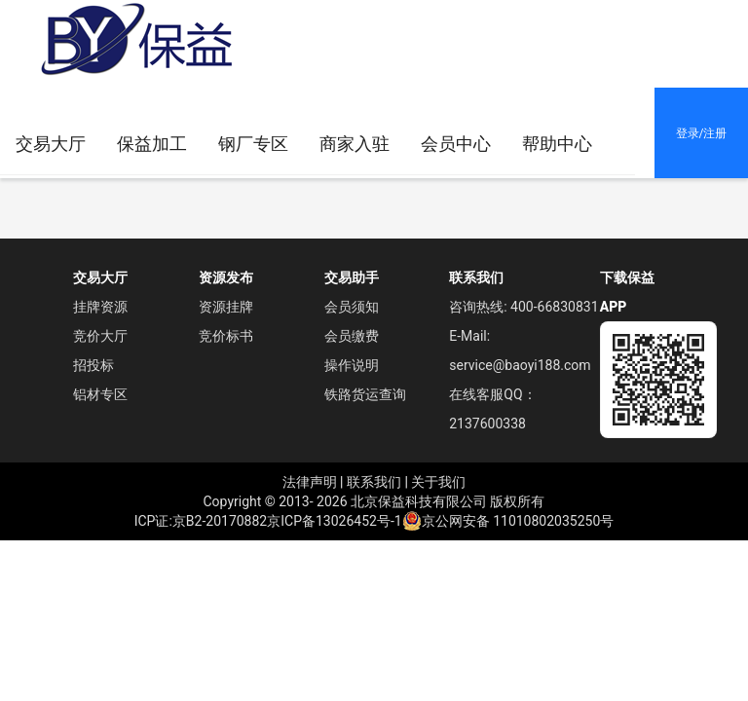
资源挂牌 (226, 306)
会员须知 (351, 306)
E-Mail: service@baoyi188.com (519, 350)
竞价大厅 (100, 336)
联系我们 (374, 482)
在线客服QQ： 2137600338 (492, 409)
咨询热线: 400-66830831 (523, 306)
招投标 (93, 365)
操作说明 (351, 365)
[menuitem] (354, 144)
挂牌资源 (100, 306)
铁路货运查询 (365, 394)
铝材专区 (100, 394)
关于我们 (438, 482)
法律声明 (309, 482)
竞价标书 (226, 336)
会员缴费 (351, 336)
